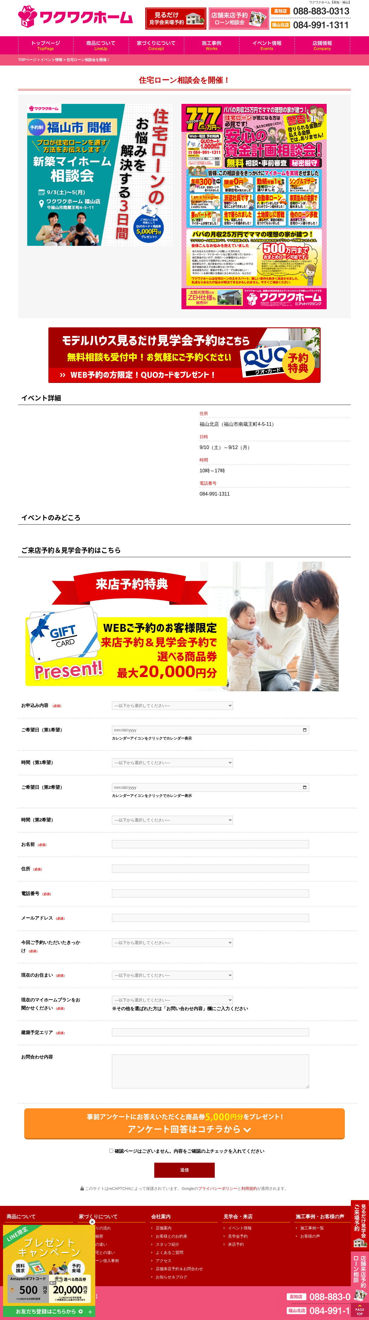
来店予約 (236, 1244)
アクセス (163, 1260)
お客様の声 (310, 1236)
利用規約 (249, 1188)
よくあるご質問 (169, 1252)
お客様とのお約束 (171, 1236)
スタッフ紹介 (167, 1244)
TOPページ (27, 60)
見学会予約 (238, 1236)
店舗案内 (163, 1228)
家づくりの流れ (97, 1228)
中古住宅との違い (99, 1252)
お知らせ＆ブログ (171, 1277)
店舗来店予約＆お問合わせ (179, 1269)
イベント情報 (51, 60)
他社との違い (95, 1244)
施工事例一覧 (312, 1228)
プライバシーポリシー (217, 1188)
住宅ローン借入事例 (101, 1260)
